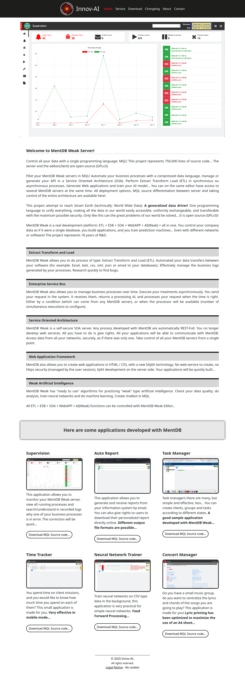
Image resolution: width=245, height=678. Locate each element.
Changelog (152, 9)
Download (135, 9)
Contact (179, 9)
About (167, 9)
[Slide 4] (132, 131)
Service (120, 9)
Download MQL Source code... (49, 535)
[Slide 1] (112, 131)
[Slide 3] (126, 131)
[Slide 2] (119, 131)
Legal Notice (114, 667)
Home (108, 9)
